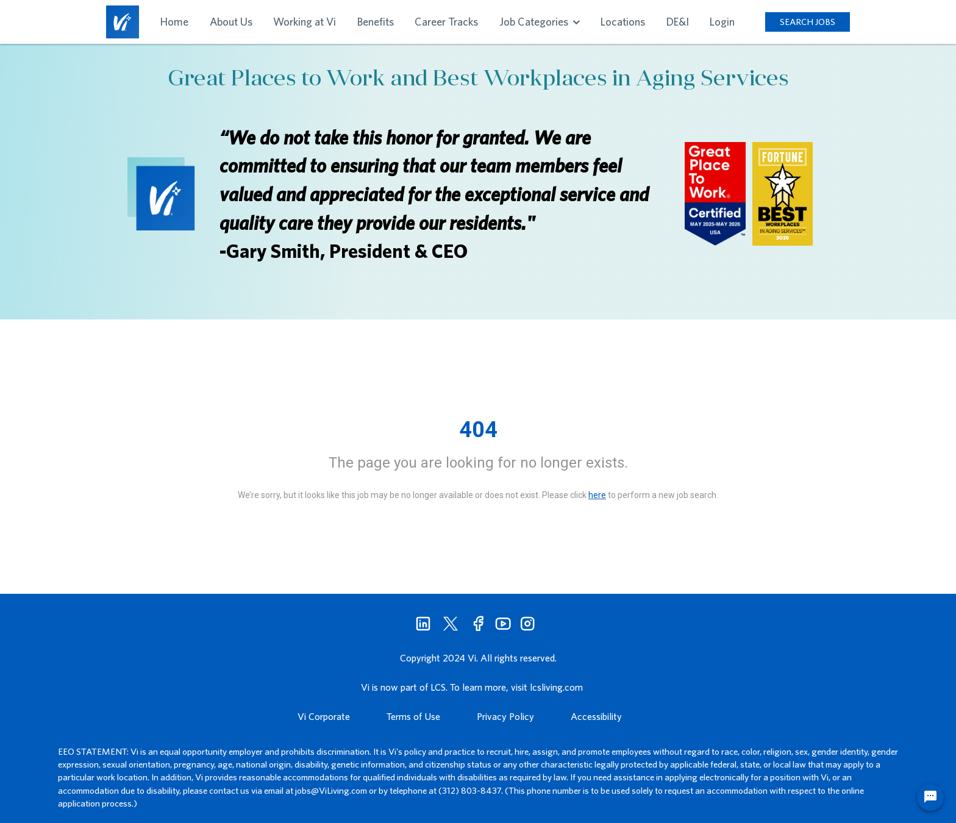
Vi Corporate (324, 716)
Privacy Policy (505, 716)
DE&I (677, 21)
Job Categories (539, 21)
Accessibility (596, 716)
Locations (623, 21)
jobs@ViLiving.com (331, 790)
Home (174, 21)
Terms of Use (413, 716)
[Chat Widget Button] (930, 797)
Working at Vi (304, 21)
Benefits (375, 21)
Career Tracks (446, 21)
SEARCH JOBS (807, 21)
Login (722, 21)
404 (478, 430)
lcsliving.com (556, 687)
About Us (231, 21)
